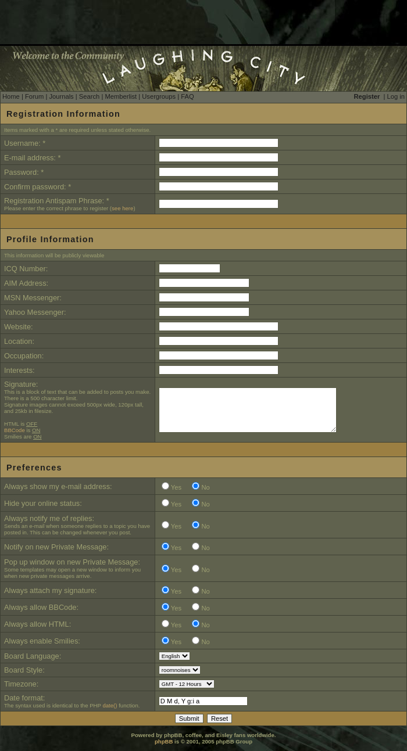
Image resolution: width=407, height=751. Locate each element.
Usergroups (159, 96)
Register (367, 96)
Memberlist (121, 96)
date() (109, 705)
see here (122, 208)
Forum (34, 96)
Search (89, 96)
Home (11, 96)
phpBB (164, 741)
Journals (61, 96)
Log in (396, 96)
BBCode (14, 430)
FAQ (187, 96)
